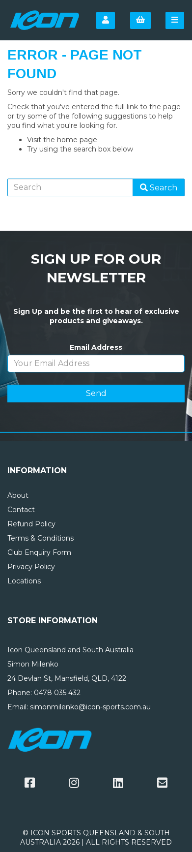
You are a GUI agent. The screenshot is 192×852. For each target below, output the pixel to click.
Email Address (96, 347)
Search (158, 187)
